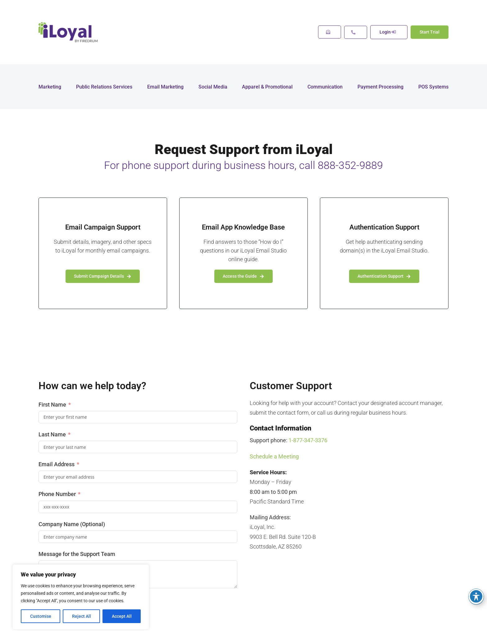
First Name (53, 404)
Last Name (52, 434)
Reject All (81, 616)
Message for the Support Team (77, 554)
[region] (80, 597)
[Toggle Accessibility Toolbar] (476, 596)
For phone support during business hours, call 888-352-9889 (243, 165)
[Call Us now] (388, 32)
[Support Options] (355, 32)
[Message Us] (329, 32)
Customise (40, 616)
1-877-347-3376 (308, 440)
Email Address (57, 464)
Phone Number (57, 494)
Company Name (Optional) (72, 524)
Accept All (122, 616)
